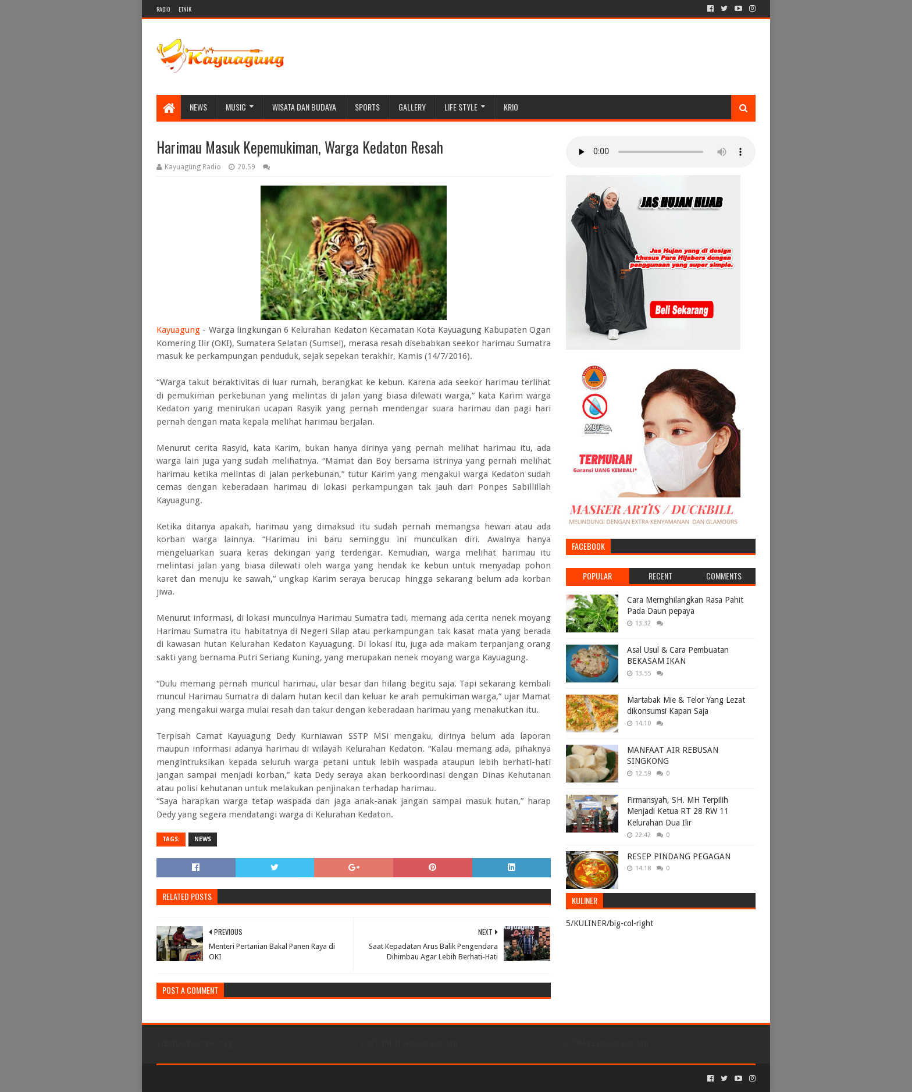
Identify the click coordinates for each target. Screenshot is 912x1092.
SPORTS (367, 107)
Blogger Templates (288, 1078)
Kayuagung (178, 330)
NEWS (198, 107)
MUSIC (236, 107)
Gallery (412, 107)
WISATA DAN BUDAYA (304, 107)
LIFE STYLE (461, 107)
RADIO (163, 9)
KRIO (511, 107)
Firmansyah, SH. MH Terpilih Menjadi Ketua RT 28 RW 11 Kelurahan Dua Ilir (678, 811)
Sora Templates (221, 1078)
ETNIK (185, 9)
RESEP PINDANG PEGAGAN (679, 856)
